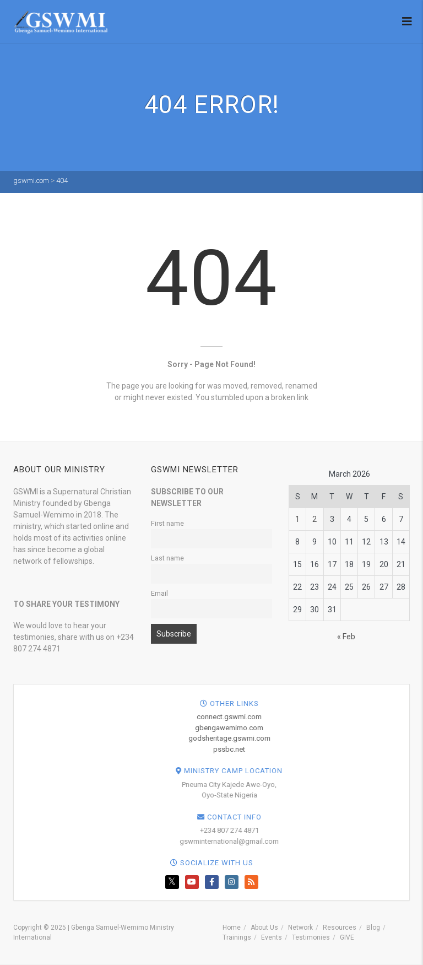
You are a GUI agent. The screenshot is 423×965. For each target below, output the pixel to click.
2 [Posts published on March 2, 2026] (314, 519)
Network (300, 927)
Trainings (237, 937)
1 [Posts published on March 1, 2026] (297, 519)
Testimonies (311, 937)
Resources (339, 927)
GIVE (347, 937)
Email (159, 593)
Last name (167, 558)
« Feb (346, 636)
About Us (264, 927)
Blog (373, 927)
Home (232, 927)
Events (271, 937)
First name (167, 523)
